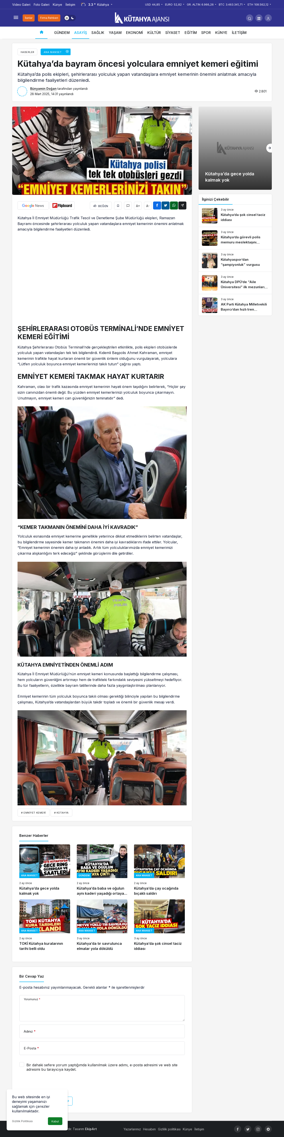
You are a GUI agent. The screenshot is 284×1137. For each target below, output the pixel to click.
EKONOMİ (134, 32)
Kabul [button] (55, 1121)
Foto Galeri (41, 4)
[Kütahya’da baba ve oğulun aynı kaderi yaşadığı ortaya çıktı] (102, 870)
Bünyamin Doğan (43, 88)
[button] (258, 18)
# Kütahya (61, 812)
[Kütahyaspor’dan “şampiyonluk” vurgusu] (235, 260)
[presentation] (53, 1085)
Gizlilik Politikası (22, 1121)
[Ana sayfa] (41, 33)
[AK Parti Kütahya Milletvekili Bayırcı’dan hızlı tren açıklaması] (235, 305)
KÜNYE (221, 32)
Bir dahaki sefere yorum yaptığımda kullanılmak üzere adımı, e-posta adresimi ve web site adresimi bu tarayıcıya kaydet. (102, 1067)
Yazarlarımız (132, 1129)
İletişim (70, 4)
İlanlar (28, 18)
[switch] (70, 18)
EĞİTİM (191, 32)
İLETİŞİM (239, 32)
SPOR (206, 32)
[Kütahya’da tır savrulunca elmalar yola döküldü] (102, 925)
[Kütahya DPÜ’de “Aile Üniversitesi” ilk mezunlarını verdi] (235, 283)
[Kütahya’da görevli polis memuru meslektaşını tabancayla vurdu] (235, 238)
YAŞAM (115, 32)
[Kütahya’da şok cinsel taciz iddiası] (159, 925)
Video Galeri (21, 4)
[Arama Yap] (249, 18)
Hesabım (149, 1129)
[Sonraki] (269, 148)
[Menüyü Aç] (15, 18)
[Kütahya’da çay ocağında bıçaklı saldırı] (159, 870)
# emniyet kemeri (33, 812)
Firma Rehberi (49, 18)
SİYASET (172, 32)
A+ (138, 206)
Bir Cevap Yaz (31, 976)
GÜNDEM (62, 32)
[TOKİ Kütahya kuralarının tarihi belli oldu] (44, 925)
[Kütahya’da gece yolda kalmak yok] (44, 870)
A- (148, 206)
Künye (57, 4)
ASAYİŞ (80, 32)
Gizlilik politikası (169, 1129)
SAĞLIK (97, 32)
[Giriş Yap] (268, 18)
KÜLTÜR (154, 32)
